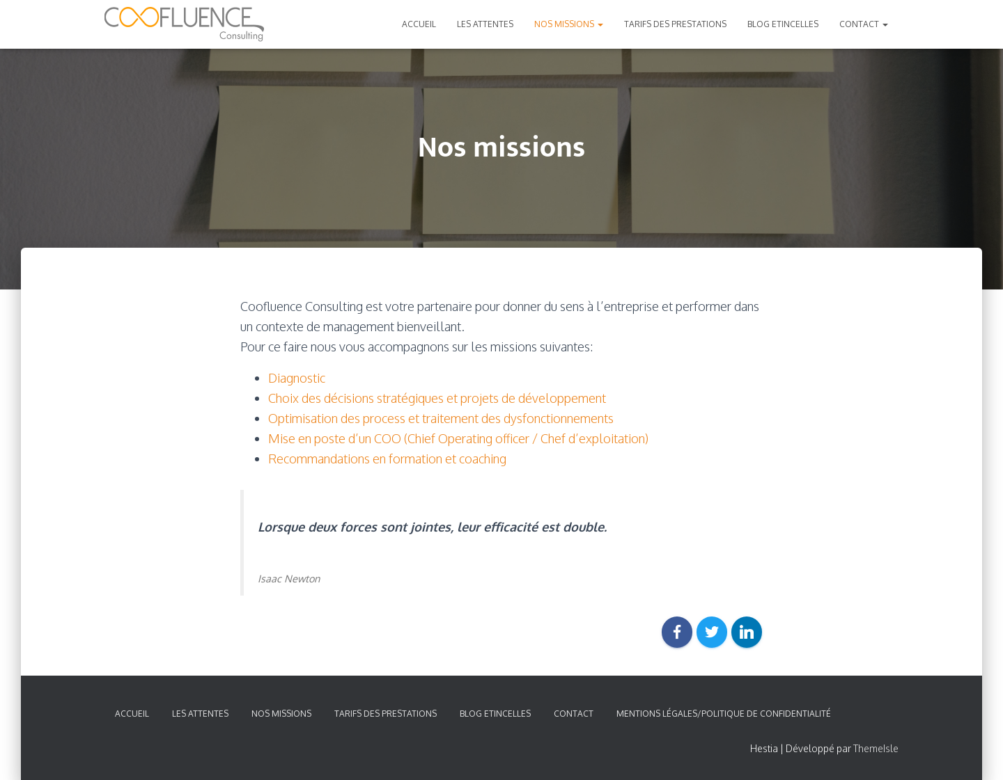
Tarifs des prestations (675, 24)
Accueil (419, 24)
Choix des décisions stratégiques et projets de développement (437, 398)
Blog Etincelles (782, 24)
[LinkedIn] (746, 632)
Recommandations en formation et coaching (387, 458)
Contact (863, 24)
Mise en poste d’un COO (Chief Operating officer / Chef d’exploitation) (458, 438)
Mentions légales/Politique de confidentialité (723, 713)
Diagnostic (296, 377)
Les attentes (485, 24)
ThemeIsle (876, 748)
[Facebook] (677, 632)
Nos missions (568, 24)
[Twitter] (712, 632)
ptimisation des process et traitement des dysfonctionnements (446, 418)
